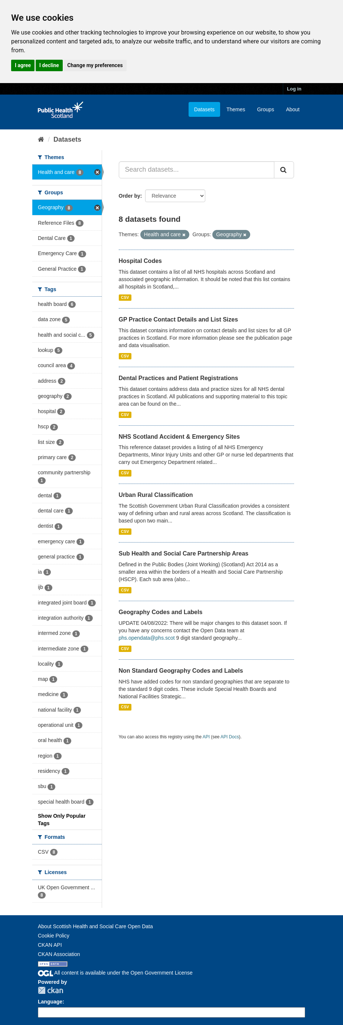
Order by (129, 196)
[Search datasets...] (197, 169)
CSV (125, 297)
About (293, 109)
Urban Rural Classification (156, 495)
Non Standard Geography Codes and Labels (181, 671)
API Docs (229, 736)
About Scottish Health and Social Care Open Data (95, 926)
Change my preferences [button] (94, 65)
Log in (294, 89)
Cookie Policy (53, 936)
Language (50, 1002)
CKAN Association (59, 954)
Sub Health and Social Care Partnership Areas (184, 553)
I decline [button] (49, 65)
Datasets (204, 109)
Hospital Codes (140, 261)
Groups (265, 109)
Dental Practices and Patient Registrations (178, 378)
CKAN (50, 990)
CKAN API (50, 945)
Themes (235, 109)
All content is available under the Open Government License (115, 973)
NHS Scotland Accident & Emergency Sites (179, 437)
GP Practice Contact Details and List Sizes (178, 319)
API (206, 736)
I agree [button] (23, 65)
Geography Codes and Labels (161, 612)
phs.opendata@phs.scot (147, 638)
